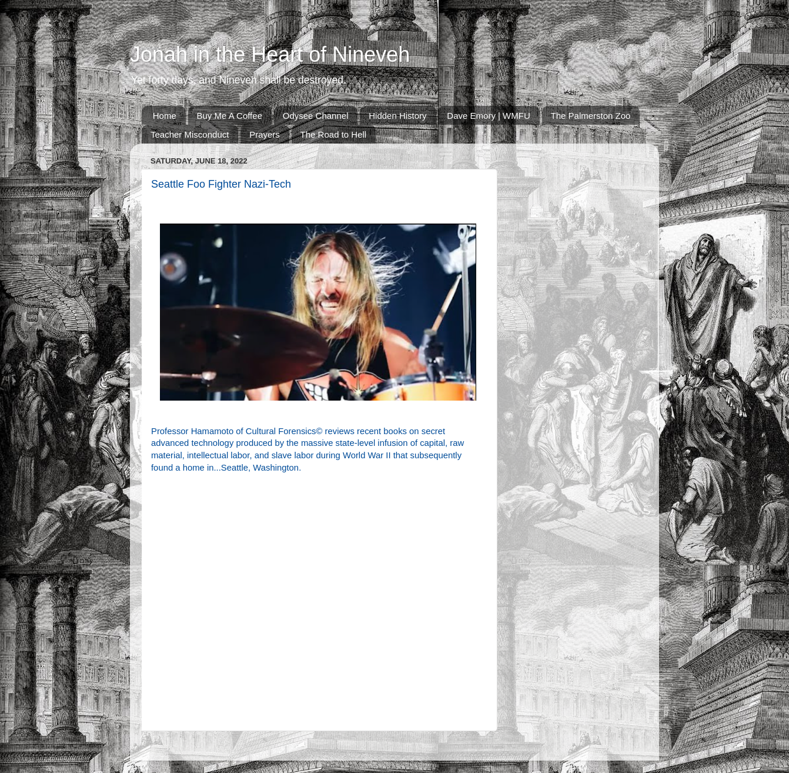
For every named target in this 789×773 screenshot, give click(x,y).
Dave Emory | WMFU (488, 116)
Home (164, 116)
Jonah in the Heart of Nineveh (270, 54)
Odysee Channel (316, 116)
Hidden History (397, 116)
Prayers (264, 134)
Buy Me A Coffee (229, 116)
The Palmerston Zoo (591, 116)
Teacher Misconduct (190, 134)
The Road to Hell (333, 134)
